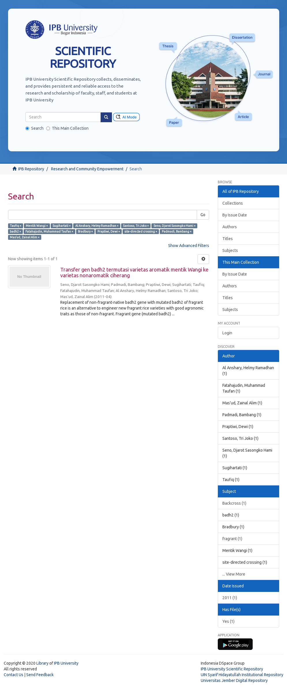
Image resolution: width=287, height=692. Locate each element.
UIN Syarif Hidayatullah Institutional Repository (242, 674)
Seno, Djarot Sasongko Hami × (174, 225)
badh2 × (15, 231)
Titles (227, 238)
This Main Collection (67, 128)
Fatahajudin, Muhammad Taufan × (49, 231)
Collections (232, 203)
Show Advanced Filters (188, 245)
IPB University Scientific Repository (232, 669)
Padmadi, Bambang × (177, 231)
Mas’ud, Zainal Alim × (25, 237)
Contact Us (13, 674)
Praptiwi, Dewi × (108, 231)
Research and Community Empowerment (87, 169)
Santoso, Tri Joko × (136, 225)
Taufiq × (15, 225)
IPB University (66, 663)
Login (227, 333)
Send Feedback (40, 674)
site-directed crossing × (140, 231)
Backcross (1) (234, 503)
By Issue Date (234, 215)
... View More (233, 574)
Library (42, 663)
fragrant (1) (232, 538)
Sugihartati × (61, 225)
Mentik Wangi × (37, 225)
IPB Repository (31, 169)
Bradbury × (85, 231)
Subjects (230, 250)
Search (34, 128)
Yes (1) (228, 621)
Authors (229, 227)
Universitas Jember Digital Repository (234, 680)
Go (202, 214)
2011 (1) (229, 597)
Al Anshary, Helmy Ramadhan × (97, 225)
